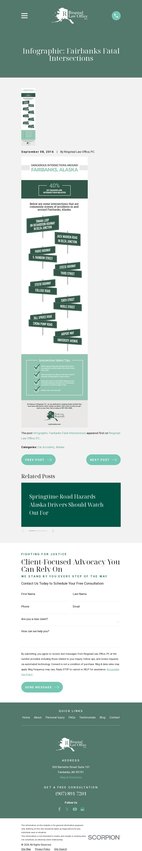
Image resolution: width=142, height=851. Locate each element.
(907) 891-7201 (71, 793)
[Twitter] (67, 809)
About (38, 717)
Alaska (60, 447)
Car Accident (46, 447)
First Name (28, 594)
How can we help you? (35, 631)
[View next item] (54, 530)
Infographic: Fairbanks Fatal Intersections (59, 433)
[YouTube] (75, 809)
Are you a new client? (34, 619)
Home (26, 717)
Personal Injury (55, 717)
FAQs (72, 717)
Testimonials (87, 717)
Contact (115, 717)
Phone (25, 606)
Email (76, 606)
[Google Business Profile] (82, 809)
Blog (102, 717)
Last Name (80, 594)
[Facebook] (59, 809)
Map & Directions (71, 777)
